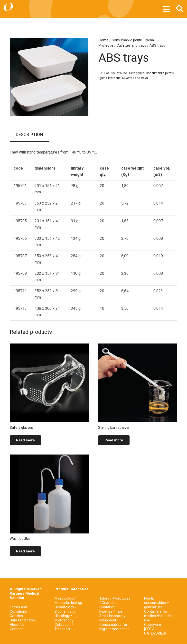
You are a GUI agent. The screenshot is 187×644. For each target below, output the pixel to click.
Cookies (16, 616)
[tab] (29, 135)
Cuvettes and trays (131, 45)
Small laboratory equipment (112, 618)
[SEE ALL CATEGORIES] (155, 631)
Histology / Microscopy (64, 618)
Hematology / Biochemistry (65, 609)
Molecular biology (69, 603)
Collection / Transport (64, 626)
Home (103, 40)
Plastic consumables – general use (156, 602)
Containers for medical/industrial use (158, 615)
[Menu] (166, 9)
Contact (16, 629)
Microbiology (65, 598)
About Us (17, 624)
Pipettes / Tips (111, 611)
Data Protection (22, 620)
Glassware (152, 624)
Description (29, 134)
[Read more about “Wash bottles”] (25, 551)
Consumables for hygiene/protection (114, 626)
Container (107, 607)
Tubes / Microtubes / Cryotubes (115, 600)
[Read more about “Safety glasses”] (25, 440)
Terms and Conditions (18, 609)
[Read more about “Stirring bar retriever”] (114, 440)
